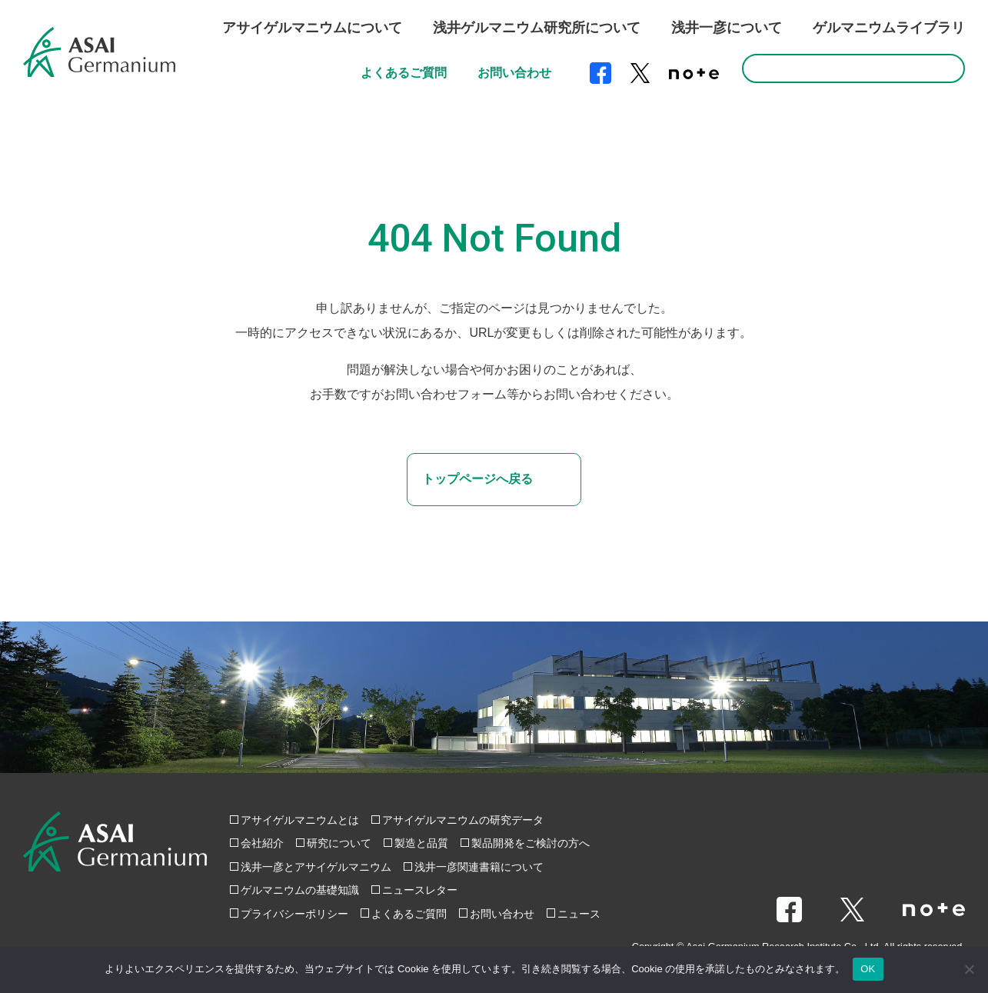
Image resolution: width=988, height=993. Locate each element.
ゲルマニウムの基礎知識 (300, 890)
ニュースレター (419, 890)
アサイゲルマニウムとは (300, 820)
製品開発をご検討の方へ (530, 843)
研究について (339, 843)
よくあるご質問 (404, 72)
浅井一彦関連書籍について (479, 867)
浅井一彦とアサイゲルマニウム (316, 867)
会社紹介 (262, 843)
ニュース (578, 914)
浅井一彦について (726, 27)
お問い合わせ (514, 72)
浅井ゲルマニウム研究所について (536, 27)
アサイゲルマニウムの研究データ (463, 820)
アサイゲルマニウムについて (312, 27)
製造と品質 (421, 843)
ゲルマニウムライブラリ (889, 27)
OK (867, 969)
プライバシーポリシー (294, 914)
